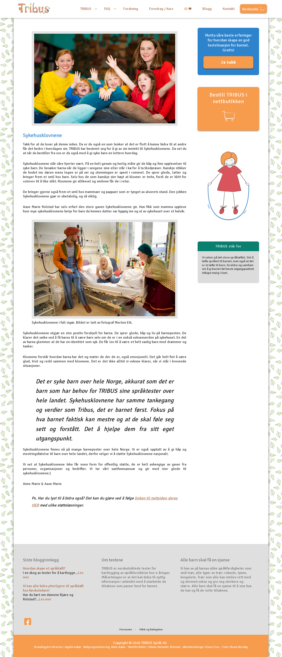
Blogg (207, 9)
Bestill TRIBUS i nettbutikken (228, 107)
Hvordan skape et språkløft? (44, 568)
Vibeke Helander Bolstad (164, 647)
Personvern (125, 629)
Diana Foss (212, 647)
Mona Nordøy (239, 647)
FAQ (107, 9)
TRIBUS (85, 9)
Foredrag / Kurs (161, 9)
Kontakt (229, 9)
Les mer (45, 599)
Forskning (130, 9)
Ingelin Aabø (73, 647)
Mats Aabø (118, 647)
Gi (187, 9)
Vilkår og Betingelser (151, 629)
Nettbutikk (253, 9)
